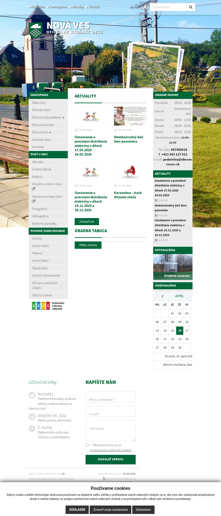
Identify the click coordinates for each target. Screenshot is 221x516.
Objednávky (40, 268)
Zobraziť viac (86, 222)
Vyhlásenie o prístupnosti (42, 478)
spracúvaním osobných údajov (110, 450)
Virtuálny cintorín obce (47, 186)
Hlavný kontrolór (43, 125)
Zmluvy (37, 238)
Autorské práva (66, 478)
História (37, 177)
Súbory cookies (42, 295)
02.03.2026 (125, 130)
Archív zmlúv (40, 246)
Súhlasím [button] (77, 509)
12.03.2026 (85, 130)
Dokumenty (41, 132)
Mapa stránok (36, 473)
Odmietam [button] (143, 509)
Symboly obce (41, 140)
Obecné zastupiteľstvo (48, 117)
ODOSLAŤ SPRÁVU (110, 459)
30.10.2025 (85, 186)
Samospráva (58, 7)
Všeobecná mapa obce (47, 198)
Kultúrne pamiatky (44, 224)
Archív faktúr (40, 261)
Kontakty (38, 147)
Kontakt (94, 7)
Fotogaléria (39, 209)
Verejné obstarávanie (46, 275)
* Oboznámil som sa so (108, 447)
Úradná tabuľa (41, 169)
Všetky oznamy (88, 245)
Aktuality (78, 7)
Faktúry (37, 253)
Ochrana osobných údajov (44, 285)
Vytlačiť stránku (55, 473)
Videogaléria (40, 216)
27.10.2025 (125, 186)
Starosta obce (41, 110)
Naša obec (38, 7)
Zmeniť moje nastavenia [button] (110, 509)
